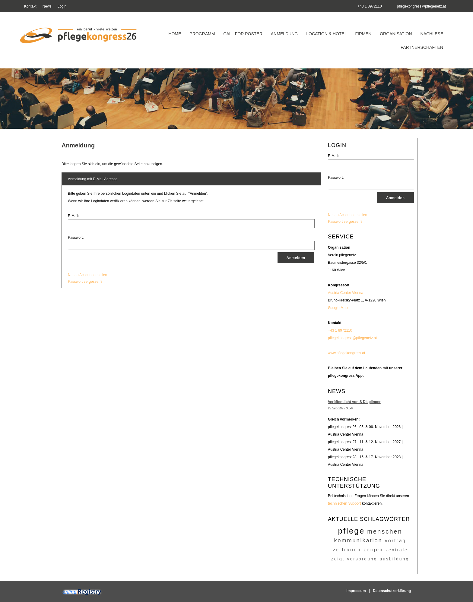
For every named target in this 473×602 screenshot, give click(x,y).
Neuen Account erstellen (347, 215)
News (47, 6)
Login (62, 6)
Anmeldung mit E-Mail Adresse (92, 179)
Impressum (356, 591)
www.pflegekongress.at (346, 353)
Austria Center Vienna (345, 293)
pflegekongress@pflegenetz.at (421, 6)
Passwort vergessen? (345, 221)
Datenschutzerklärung (392, 591)
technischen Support (344, 503)
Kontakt (30, 6)
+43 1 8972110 (340, 330)
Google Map (338, 308)
